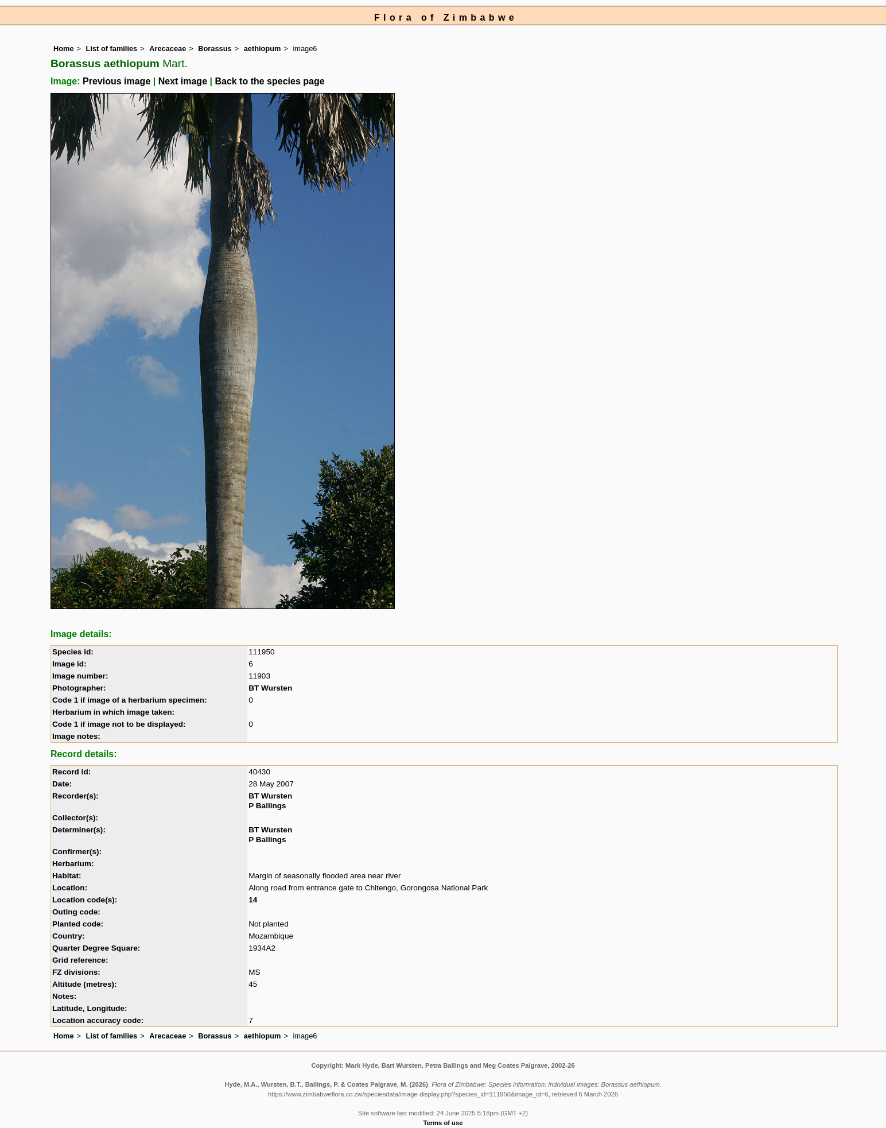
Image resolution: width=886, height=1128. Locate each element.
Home (63, 48)
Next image (182, 81)
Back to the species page (269, 81)
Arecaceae (167, 48)
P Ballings (267, 805)
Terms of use (443, 1122)
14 (252, 900)
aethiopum (262, 48)
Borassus (214, 48)
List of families (112, 48)
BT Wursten (270, 688)
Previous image (116, 81)
